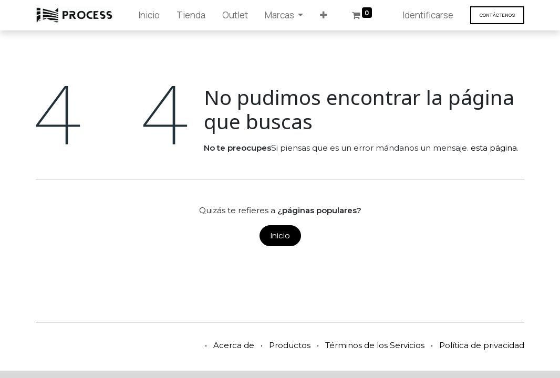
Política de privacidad (481, 345)
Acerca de (233, 345)
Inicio (280, 235)
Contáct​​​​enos (497, 15)
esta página (494, 148)
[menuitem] (149, 15)
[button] (323, 15)
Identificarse (427, 15)
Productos (289, 345)
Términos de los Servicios (374, 345)
